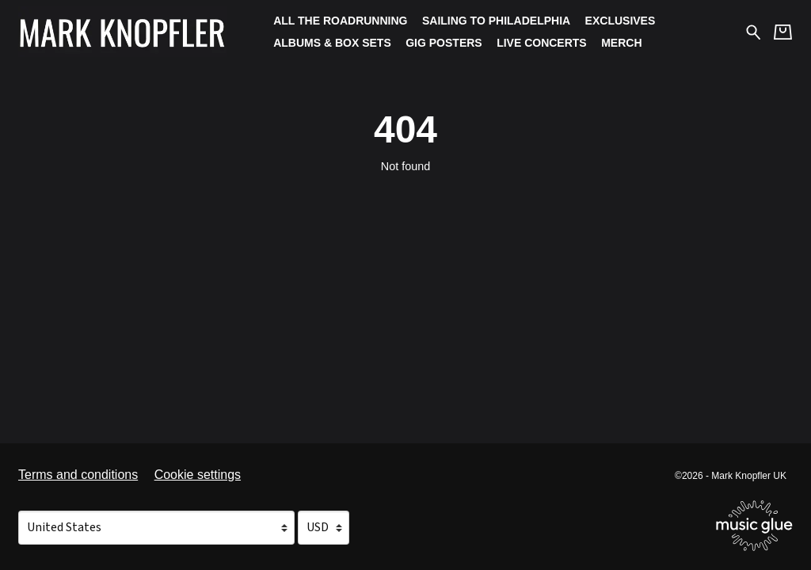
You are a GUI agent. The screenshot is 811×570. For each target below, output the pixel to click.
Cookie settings (197, 474)
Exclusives (620, 20)
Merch (621, 42)
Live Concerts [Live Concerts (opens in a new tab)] (542, 42)
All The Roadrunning (340, 20)
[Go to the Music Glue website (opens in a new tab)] (754, 525)
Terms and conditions (78, 474)
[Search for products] (753, 31)
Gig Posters (444, 42)
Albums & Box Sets (332, 42)
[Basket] (783, 32)
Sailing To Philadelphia (496, 20)
